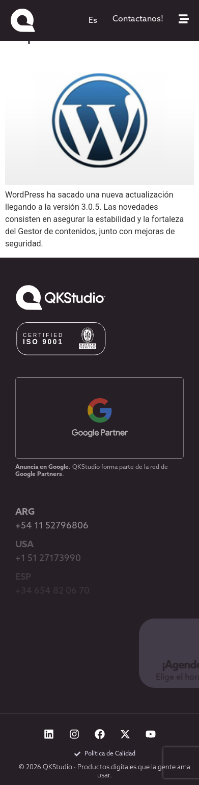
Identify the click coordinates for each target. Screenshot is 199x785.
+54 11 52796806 (52, 526)
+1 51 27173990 (48, 559)
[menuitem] (93, 21)
